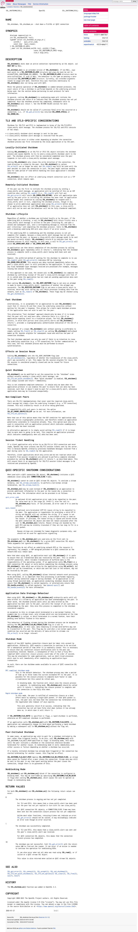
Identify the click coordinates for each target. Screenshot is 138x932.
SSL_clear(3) (39, 331)
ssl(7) (10, 876)
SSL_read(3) (47, 166)
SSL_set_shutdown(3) (15, 358)
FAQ (29, 4)
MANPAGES (9, 1)
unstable (9, 7)
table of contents (91, 25)
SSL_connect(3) (29, 871)
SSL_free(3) (25, 331)
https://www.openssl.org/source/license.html (56, 906)
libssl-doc (16, 7)
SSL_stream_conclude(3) (29, 483)
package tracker (90, 17)
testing (86, 38)
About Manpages (19, 4)
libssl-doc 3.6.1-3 (44, 917)
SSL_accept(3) (43, 871)
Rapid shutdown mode (14, 693)
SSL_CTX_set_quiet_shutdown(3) (20, 378)
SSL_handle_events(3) (16, 587)
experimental (89, 44)
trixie (86, 35)
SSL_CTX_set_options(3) (17, 414)
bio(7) (17, 876)
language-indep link (91, 13)
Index (9, 4)
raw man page (89, 20)
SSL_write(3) (12, 166)
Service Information (40, 4)
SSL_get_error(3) (33, 112)
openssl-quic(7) (53, 585)
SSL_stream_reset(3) (30, 485)
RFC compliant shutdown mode (17, 670)
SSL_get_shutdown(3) (15, 294)
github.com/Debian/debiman (27, 928)
